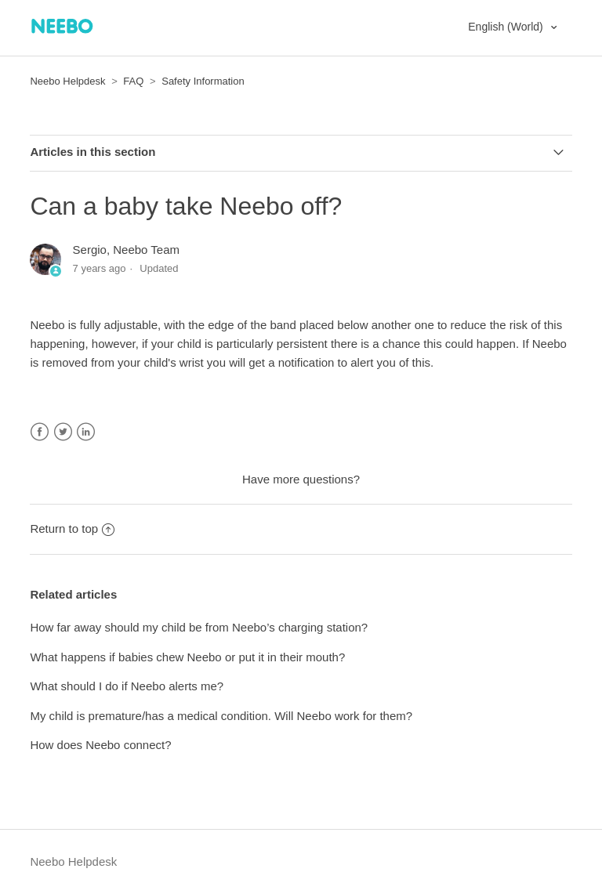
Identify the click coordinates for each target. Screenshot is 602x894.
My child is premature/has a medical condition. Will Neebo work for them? (221, 715)
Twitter (63, 432)
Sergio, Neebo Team (126, 249)
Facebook (39, 432)
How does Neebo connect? (100, 744)
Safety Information (203, 81)
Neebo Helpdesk (67, 81)
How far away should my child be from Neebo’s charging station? (199, 627)
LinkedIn (86, 432)
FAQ (133, 81)
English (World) (507, 26)
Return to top (72, 528)
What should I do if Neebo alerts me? (126, 686)
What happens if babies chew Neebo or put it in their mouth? (187, 657)
